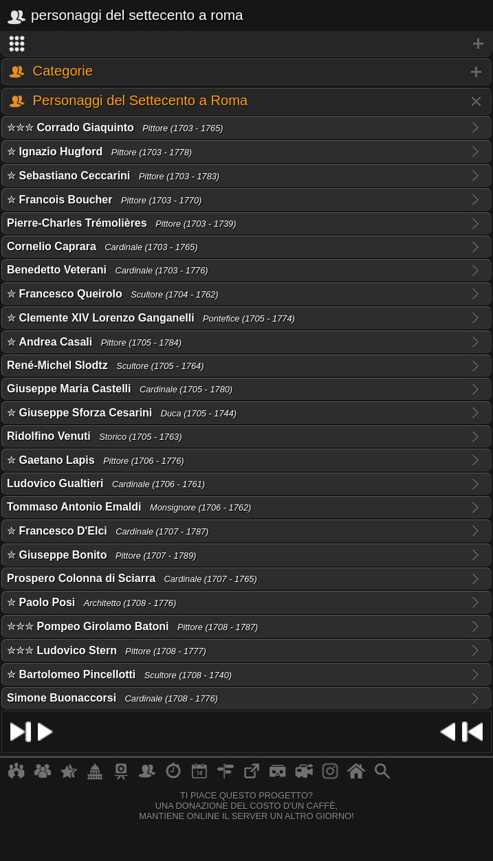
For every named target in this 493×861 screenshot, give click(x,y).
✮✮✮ (115, 127)
